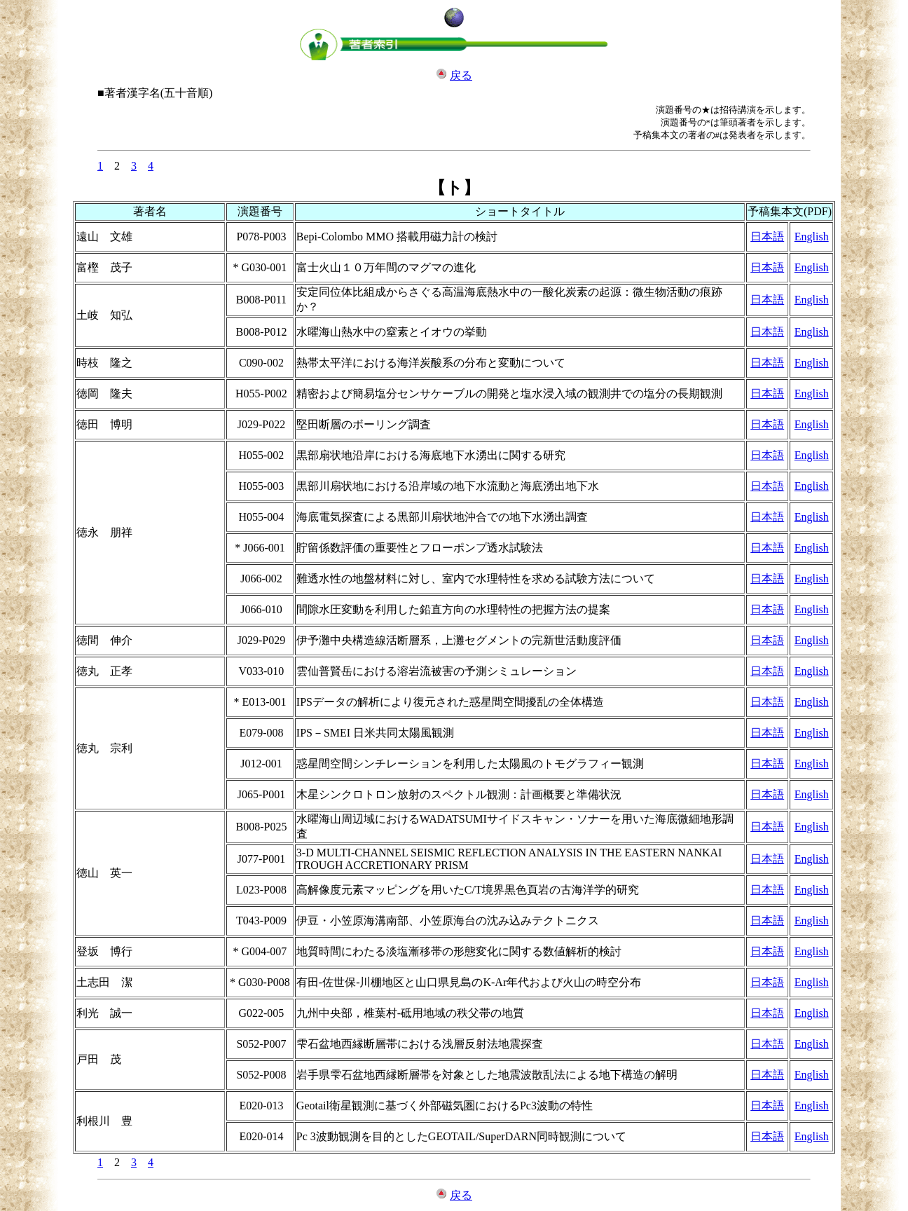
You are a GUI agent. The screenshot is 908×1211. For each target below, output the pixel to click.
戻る (461, 75)
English (811, 236)
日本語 (767, 236)
